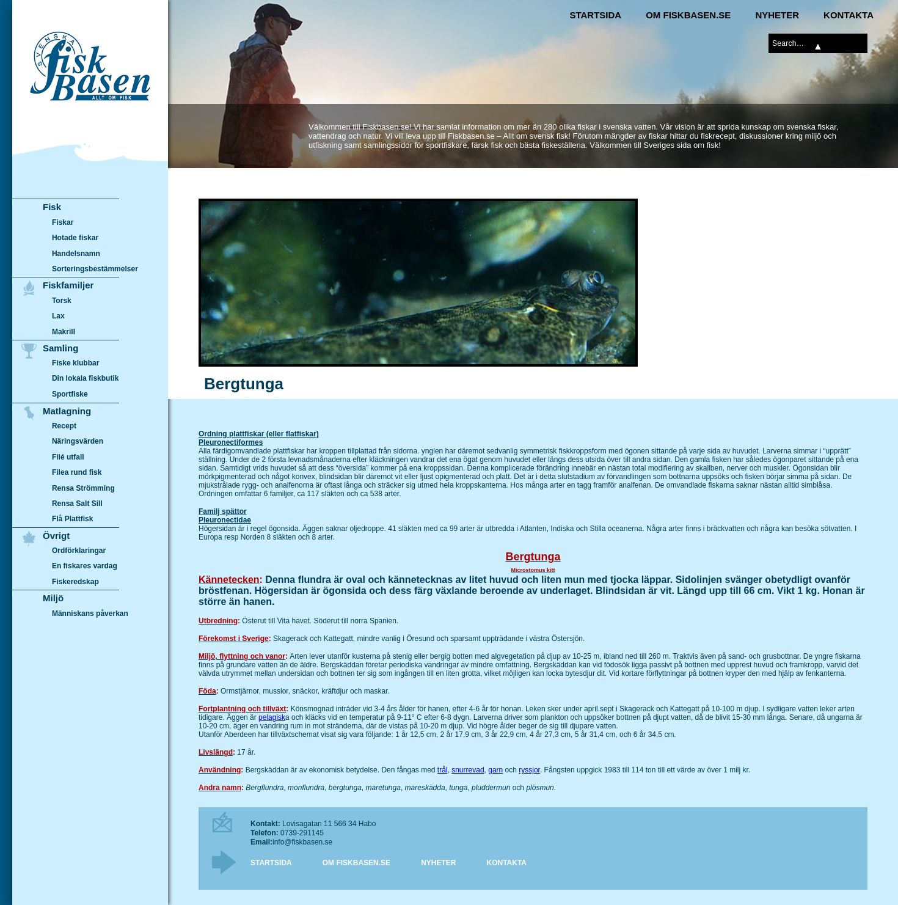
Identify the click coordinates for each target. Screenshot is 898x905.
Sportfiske (70, 394)
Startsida (595, 15)
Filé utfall (68, 457)
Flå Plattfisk (72, 519)
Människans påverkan (90, 613)
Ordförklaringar (79, 550)
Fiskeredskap (75, 581)
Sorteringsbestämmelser (95, 269)
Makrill (63, 332)
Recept (64, 426)
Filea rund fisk (76, 472)
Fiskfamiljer (68, 285)
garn (495, 770)
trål (442, 770)
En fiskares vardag (84, 566)
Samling (60, 348)
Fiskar (62, 222)
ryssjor (529, 770)
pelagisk (271, 717)
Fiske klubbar (76, 363)
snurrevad (467, 770)
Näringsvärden (77, 441)
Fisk (52, 207)
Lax (58, 316)
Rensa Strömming (83, 488)
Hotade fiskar (75, 237)
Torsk (61, 300)
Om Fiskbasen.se (688, 15)
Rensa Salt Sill (77, 503)
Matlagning (67, 411)
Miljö (53, 598)
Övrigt (56, 535)
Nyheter (777, 15)
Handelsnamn (76, 253)
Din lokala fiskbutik (85, 379)
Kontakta (848, 15)
